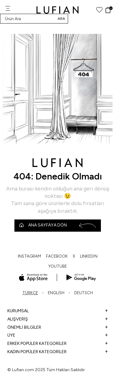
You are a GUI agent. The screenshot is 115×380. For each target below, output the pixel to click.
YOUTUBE (57, 266)
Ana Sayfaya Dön (57, 225)
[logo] (57, 10)
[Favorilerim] (99, 10)
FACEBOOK (57, 256)
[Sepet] (108, 10)
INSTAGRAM (29, 256)
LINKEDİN (89, 256)
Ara (61, 18)
